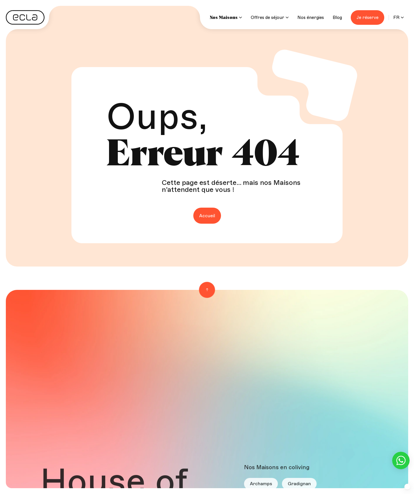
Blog (337, 17)
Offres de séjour (270, 17)
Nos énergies (310, 17)
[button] (407, 487)
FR (396, 17)
